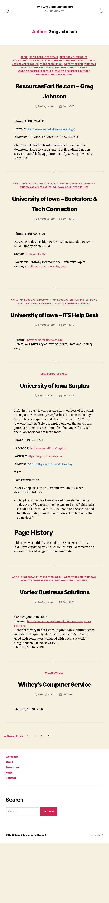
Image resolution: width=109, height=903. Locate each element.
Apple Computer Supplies (27, 62)
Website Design (74, 66)
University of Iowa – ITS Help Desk (54, 336)
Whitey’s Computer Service (54, 738)
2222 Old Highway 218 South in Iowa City (53, 502)
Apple (22, 58)
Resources (14, 827)
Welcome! (13, 817)
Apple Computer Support (35, 316)
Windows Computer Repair (37, 70)
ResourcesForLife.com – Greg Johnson (54, 94)
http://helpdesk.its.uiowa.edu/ (47, 367)
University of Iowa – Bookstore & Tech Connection (54, 213)
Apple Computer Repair (44, 58)
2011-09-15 (69, 110)
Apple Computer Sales (75, 58)
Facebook (31, 270)
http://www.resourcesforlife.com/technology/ (54, 133)
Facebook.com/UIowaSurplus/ (50, 486)
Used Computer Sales (23, 66)
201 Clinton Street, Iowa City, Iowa (48, 282)
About (10, 822)
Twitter (44, 270)
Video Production (51, 66)
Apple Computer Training (61, 62)
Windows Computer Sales (72, 70)
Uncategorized (54, 723)
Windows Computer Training (54, 79)
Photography (89, 62)
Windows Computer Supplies (35, 74)
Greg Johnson (48, 110)
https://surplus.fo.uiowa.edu (47, 494)
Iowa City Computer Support (54, 7)
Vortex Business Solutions (54, 635)
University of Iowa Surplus (54, 417)
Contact (12, 838)
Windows (93, 66)
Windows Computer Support (74, 74)
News (10, 833)
